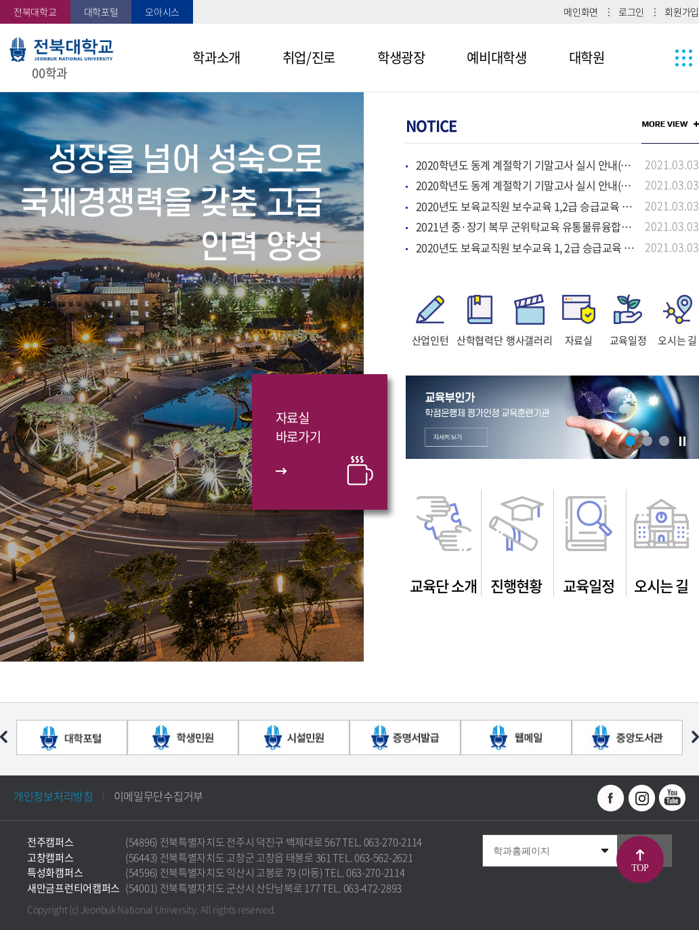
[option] (182, 377)
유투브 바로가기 (671, 797)
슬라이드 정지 (682, 441)
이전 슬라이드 (3, 737)
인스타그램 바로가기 (641, 797)
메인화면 (581, 11)
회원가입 (681, 11)
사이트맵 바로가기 (658, 58)
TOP (640, 868)
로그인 (631, 11)
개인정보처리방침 (53, 796)
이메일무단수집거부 (158, 796)
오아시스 (162, 11)
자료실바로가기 (298, 427)
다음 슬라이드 (695, 737)
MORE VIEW (670, 124)
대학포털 (101, 11)
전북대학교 (35, 11)
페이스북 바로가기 (610, 797)
